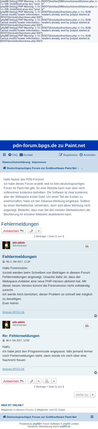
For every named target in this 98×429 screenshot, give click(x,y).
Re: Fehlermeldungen (20, 336)
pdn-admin (19, 242)
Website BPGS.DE (13, 312)
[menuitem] (13, 155)
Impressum (39, 162)
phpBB (36, 423)
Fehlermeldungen (20, 224)
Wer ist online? (12, 405)
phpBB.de (65, 426)
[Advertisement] (49, 91)
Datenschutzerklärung (16, 162)
